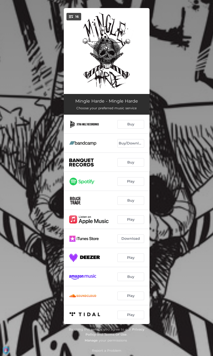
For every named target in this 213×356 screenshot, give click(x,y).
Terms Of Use (115, 334)
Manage (91, 340)
